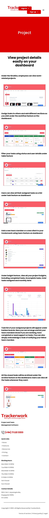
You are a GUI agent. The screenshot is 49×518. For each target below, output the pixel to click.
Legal (46, 513)
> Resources (5, 449)
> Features (5, 446)
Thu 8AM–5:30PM (7, 474)
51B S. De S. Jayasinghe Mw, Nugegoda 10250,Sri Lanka (11, 495)
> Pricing (4, 452)
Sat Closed (5, 481)
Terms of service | (25, 513)
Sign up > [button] (35, 12)
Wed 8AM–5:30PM (7, 471)
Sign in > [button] (26, 8)
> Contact (4, 456)
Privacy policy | (38, 513)
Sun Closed (5, 484)
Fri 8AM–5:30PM (7, 477)
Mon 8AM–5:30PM (7, 464)
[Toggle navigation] (43, 10)
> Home (4, 442)
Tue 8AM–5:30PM (7, 467)
